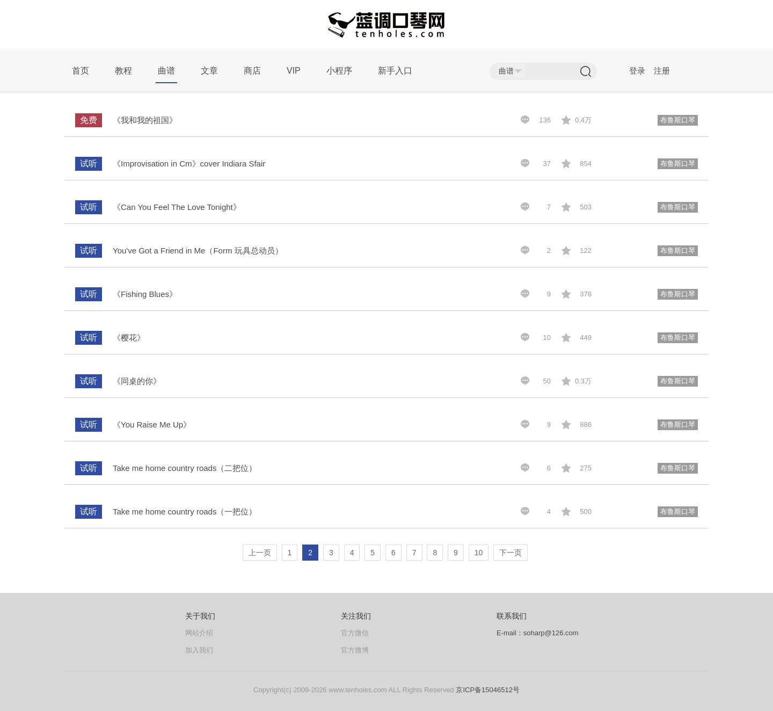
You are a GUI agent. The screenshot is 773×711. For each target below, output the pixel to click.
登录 (637, 70)
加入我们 (199, 650)
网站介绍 (199, 633)
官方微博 (355, 650)
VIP (294, 70)
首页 (80, 70)
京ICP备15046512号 (488, 690)
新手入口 (395, 70)
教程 (123, 70)
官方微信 (355, 633)
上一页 (260, 552)
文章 (209, 70)
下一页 (510, 552)
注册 (662, 70)
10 (479, 552)
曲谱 (166, 70)
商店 (252, 70)
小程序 (339, 70)
